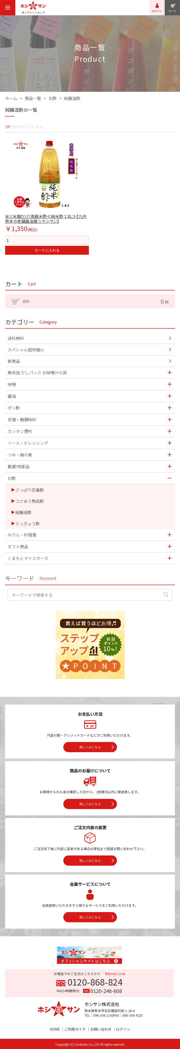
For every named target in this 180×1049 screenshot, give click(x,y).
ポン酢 (14, 408)
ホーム (11, 98)
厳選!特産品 (18, 466)
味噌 (12, 384)
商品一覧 (33, 98)
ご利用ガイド (75, 1029)
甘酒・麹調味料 (22, 419)
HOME (55, 1029)
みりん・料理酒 (22, 535)
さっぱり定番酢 (29, 490)
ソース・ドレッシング (28, 443)
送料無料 (16, 338)
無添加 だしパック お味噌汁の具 (37, 372)
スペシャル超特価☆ (26, 350)
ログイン (123, 1029)
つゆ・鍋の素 (20, 455)
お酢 (53, 98)
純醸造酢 (72, 98)
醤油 (12, 396)
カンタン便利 (20, 431)
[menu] (7, 7)
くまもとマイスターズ (28, 558)
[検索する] (165, 594)
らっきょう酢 (27, 523)
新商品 (14, 361)
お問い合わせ (101, 1029)
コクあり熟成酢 (29, 501)
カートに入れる (46, 250)
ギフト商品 (18, 546)
